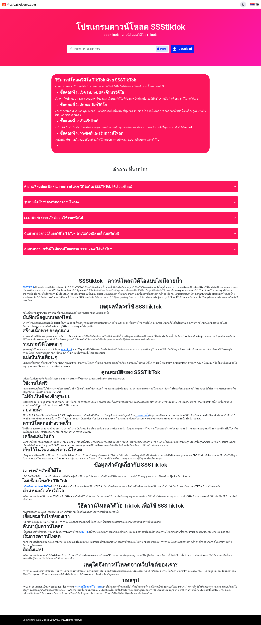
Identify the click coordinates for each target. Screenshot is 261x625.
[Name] (115, 49)
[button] (243, 4)
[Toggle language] (254, 4)
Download (182, 49)
